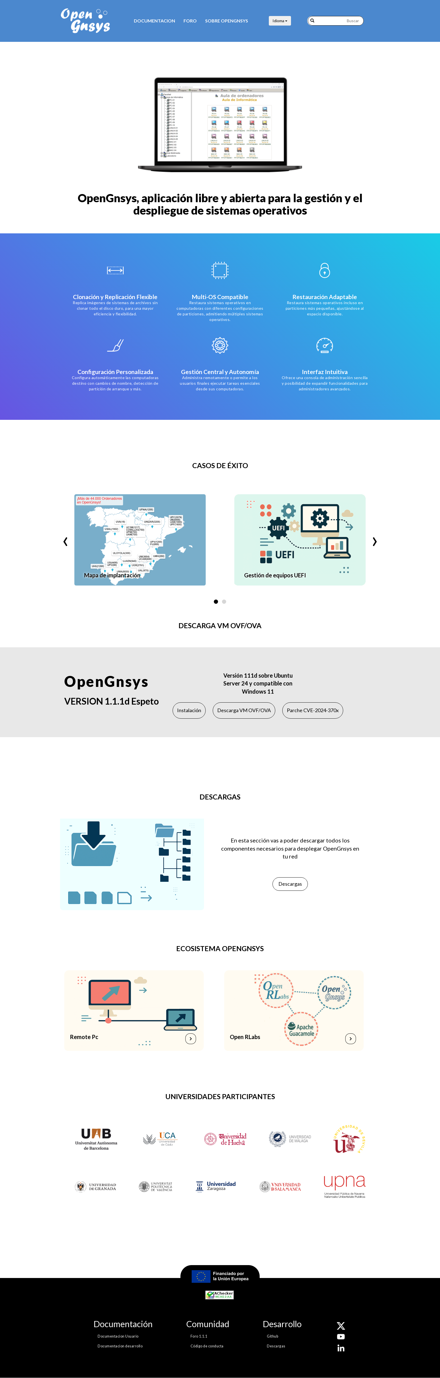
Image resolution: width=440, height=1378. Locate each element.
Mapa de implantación (112, 575)
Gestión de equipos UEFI (275, 575)
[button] (216, 602)
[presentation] (65, 537)
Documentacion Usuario (118, 1336)
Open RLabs (245, 1036)
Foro (190, 20)
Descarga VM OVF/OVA (244, 710)
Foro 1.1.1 (199, 1336)
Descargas (290, 884)
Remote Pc (84, 1036)
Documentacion (154, 20)
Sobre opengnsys (226, 20)
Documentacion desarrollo (120, 1346)
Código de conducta (207, 1346)
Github (272, 1336)
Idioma (279, 20)
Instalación (189, 710)
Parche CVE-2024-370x (313, 710)
